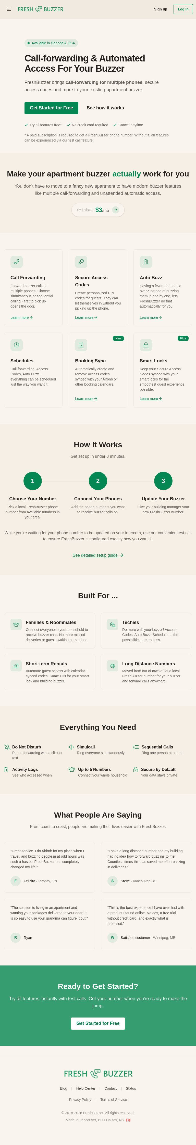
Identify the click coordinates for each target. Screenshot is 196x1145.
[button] (9, 9)
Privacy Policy (80, 1100)
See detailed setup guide (98, 555)
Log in (183, 9)
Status (131, 1088)
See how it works (105, 107)
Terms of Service (113, 1100)
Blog (63, 1088)
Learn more (21, 317)
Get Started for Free (51, 107)
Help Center (85, 1088)
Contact (110, 1088)
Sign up (160, 9)
